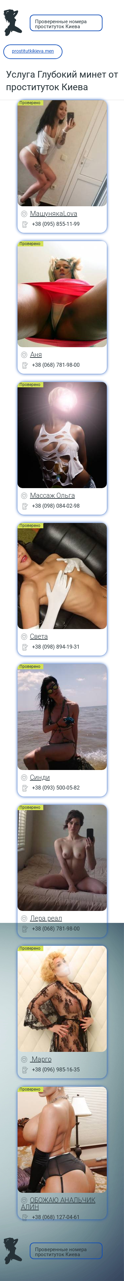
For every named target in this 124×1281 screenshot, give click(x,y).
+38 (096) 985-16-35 (56, 1069)
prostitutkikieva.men (33, 51)
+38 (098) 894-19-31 (56, 647)
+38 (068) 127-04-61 (56, 1217)
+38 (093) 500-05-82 (56, 788)
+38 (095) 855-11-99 (56, 224)
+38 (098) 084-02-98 (56, 506)
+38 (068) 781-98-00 (56, 365)
